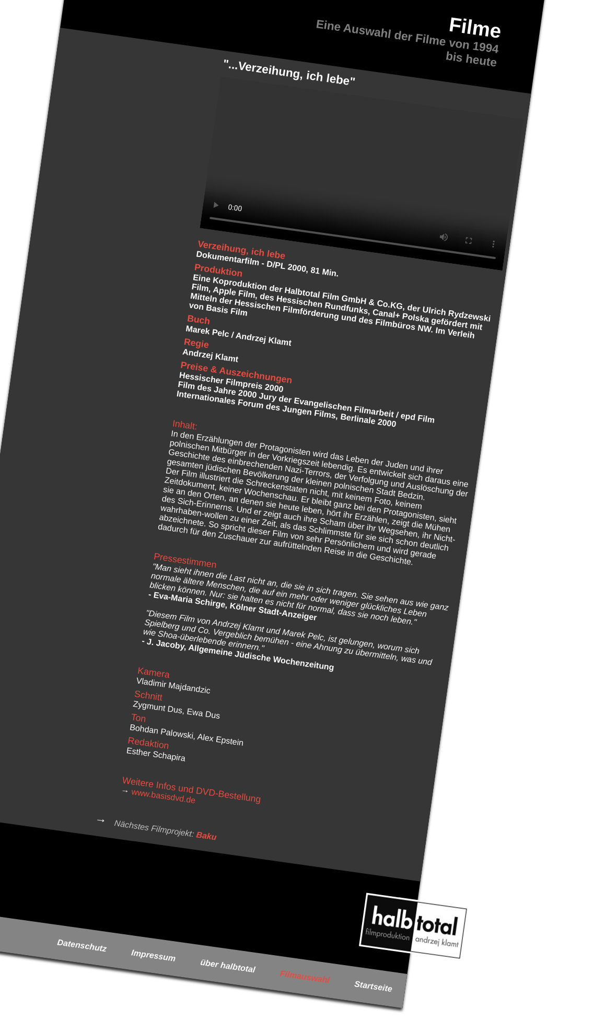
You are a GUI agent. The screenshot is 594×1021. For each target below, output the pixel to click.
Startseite (373, 986)
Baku (206, 835)
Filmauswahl (304, 976)
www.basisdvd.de (163, 796)
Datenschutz (82, 945)
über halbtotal (227, 966)
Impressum (153, 955)
